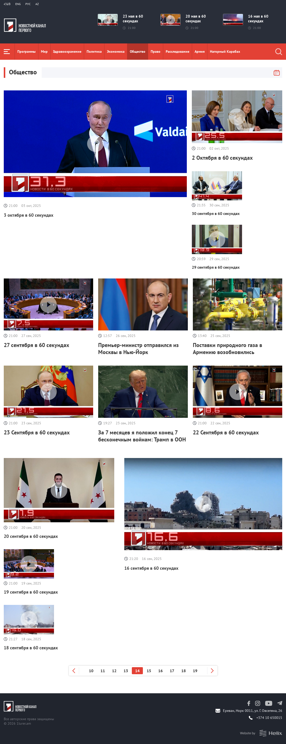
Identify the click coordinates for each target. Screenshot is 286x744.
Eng (18, 4)
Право (155, 51)
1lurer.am (24, 723)
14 (137, 670)
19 (195, 670)
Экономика (116, 51)
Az (37, 4)
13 (126, 670)
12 (114, 670)
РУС (28, 4)
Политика (94, 51)
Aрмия (200, 51)
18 (183, 670)
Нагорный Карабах (225, 51)
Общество (137, 51)
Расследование (177, 51)
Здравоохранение (67, 51)
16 (160, 670)
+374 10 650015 (269, 717)
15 (149, 670)
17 (172, 670)
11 (102, 670)
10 (91, 670)
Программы (26, 51)
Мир (44, 51)
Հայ (7, 4)
